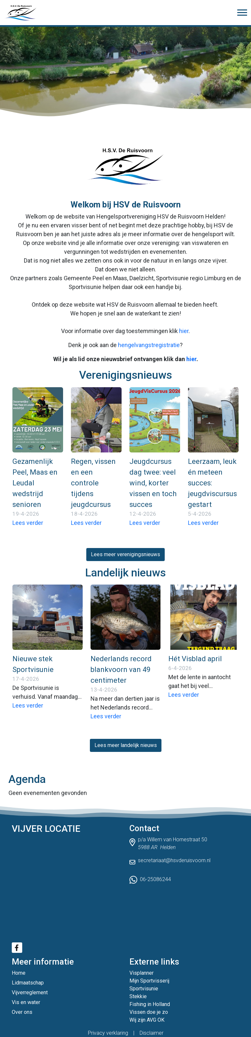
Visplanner (141, 973)
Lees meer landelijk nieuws (125, 745)
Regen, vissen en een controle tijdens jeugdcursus (93, 483)
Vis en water (26, 1002)
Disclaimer (151, 1033)
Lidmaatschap (28, 983)
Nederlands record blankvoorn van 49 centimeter (121, 669)
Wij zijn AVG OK (146, 1020)
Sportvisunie (143, 988)
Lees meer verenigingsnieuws (125, 554)
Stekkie (138, 996)
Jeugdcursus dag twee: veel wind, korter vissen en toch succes (152, 483)
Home (18, 973)
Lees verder (27, 522)
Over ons (22, 1012)
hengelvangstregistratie (149, 345)
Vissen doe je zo (148, 1012)
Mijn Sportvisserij (149, 981)
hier (184, 331)
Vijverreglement (30, 992)
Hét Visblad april (195, 659)
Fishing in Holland (149, 1004)
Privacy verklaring (108, 1033)
